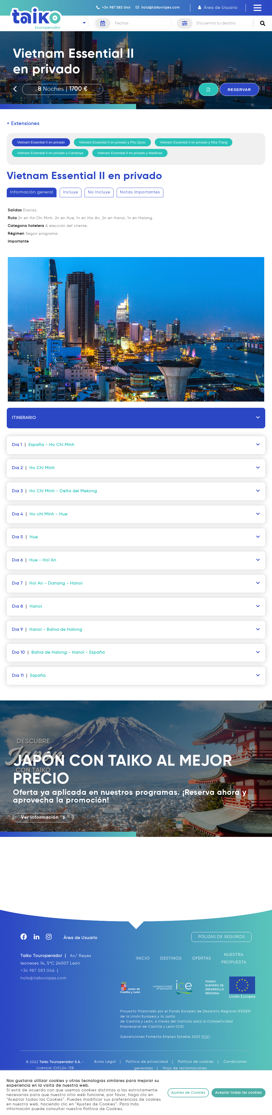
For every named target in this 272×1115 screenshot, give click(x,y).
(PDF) (205, 1037)
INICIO (143, 958)
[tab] (32, 192)
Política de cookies (196, 1062)
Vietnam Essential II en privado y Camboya (50, 153)
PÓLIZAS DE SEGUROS (221, 937)
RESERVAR (239, 89)
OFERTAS (201, 958)
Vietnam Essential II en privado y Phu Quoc (112, 142)
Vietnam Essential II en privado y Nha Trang (193, 142)
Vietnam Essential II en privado (41, 142)
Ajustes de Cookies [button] (188, 1092)
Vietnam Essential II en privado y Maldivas (129, 153)
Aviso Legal (105, 1062)
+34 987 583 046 (113, 7)
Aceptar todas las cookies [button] (238, 1092)
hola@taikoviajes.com (158, 7)
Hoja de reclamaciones (185, 1068)
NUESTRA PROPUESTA (233, 959)
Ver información (43, 817)
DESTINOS (171, 958)
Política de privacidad (147, 1062)
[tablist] (136, 298)
